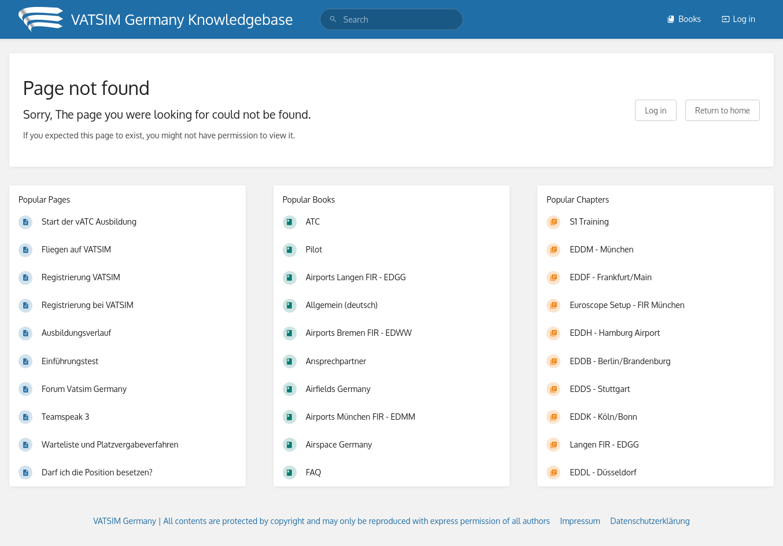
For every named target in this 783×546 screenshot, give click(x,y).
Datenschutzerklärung (650, 521)
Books (684, 19)
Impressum (580, 521)
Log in (738, 19)
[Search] (333, 19)
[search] (391, 19)
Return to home (722, 110)
